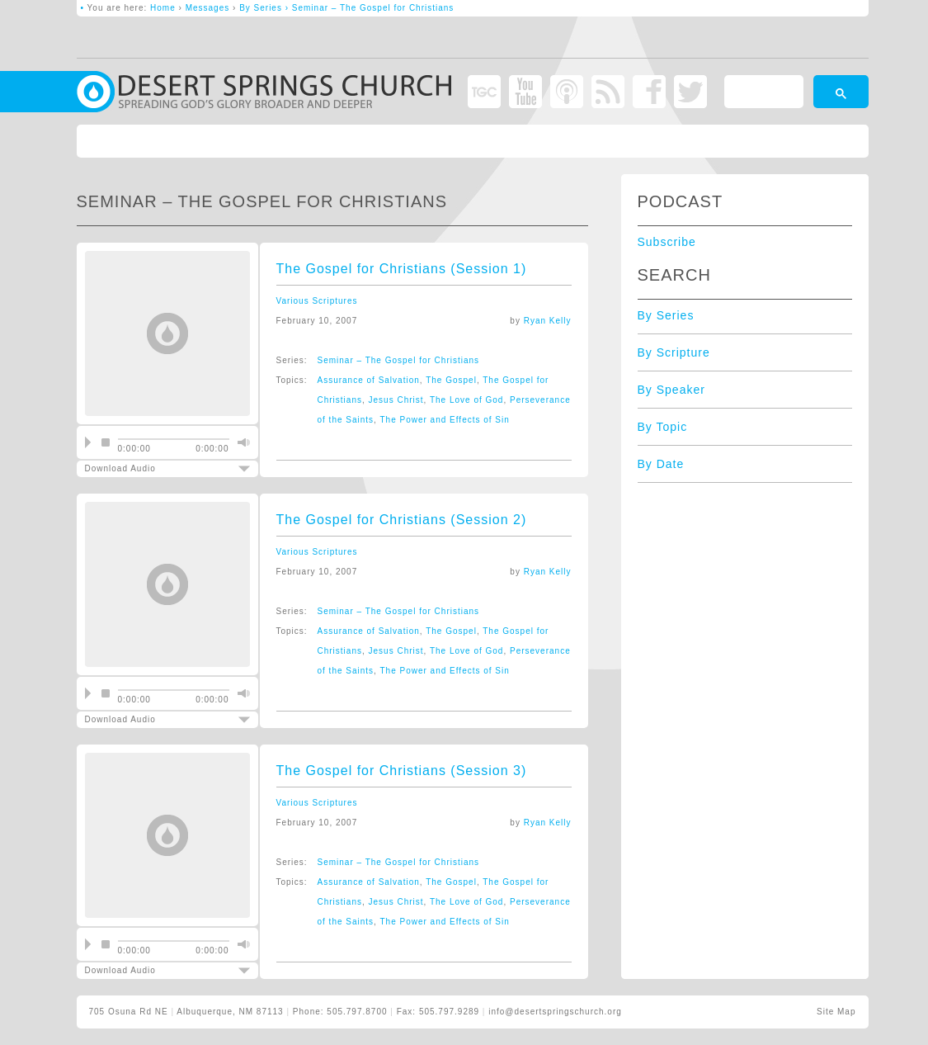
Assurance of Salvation (369, 380)
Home (163, 7)
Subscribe (667, 241)
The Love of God (467, 399)
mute (241, 442)
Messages (208, 7)
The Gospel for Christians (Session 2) (401, 520)
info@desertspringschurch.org (555, 1011)
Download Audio (153, 468)
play (88, 442)
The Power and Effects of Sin (444, 419)
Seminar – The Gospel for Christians (399, 360)
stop (105, 442)
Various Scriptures (317, 300)
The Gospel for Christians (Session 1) (401, 269)
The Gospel (451, 380)
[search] (762, 94)
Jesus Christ (396, 399)
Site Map (836, 1011)
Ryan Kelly (548, 320)
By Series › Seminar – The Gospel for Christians (346, 7)
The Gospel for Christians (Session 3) (401, 771)
